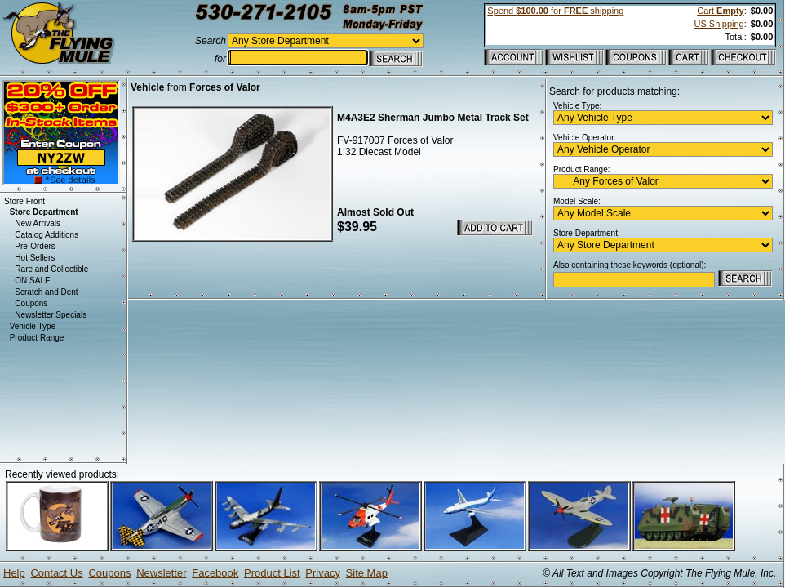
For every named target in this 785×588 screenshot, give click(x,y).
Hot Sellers (35, 257)
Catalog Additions (46, 234)
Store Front (24, 201)
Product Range (37, 337)
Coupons (31, 303)
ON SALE (32, 280)
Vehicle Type (33, 326)
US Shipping (719, 24)
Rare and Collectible (51, 269)
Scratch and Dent (46, 291)
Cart (720, 11)
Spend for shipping (555, 11)
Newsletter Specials (50, 314)
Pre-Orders (35, 246)
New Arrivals (37, 223)
